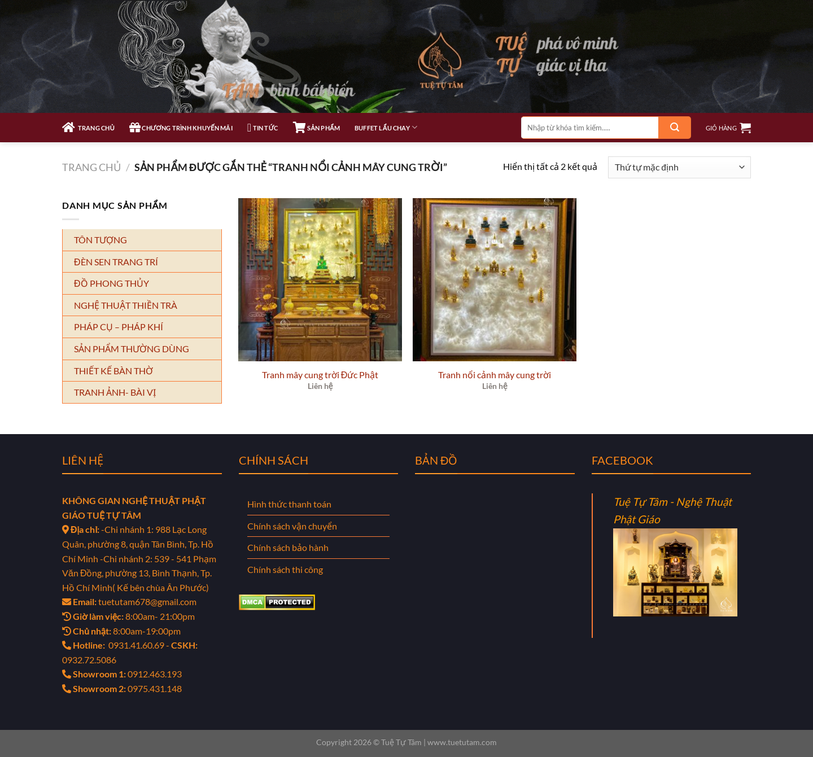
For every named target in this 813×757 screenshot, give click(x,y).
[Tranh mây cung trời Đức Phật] (320, 280)
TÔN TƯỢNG (100, 239)
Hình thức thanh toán (289, 503)
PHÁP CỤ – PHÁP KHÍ (118, 326)
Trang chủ (91, 167)
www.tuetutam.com (462, 742)
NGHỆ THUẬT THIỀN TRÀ (125, 305)
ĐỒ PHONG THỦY (111, 283)
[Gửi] (674, 127)
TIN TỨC (262, 127)
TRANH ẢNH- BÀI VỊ (115, 392)
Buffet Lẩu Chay (386, 127)
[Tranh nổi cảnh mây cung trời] (494, 280)
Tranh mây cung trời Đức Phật (320, 374)
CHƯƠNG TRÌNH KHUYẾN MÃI (181, 127)
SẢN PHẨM (316, 127)
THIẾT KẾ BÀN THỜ (113, 370)
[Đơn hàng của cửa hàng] (679, 167)
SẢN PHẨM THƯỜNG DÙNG (131, 348)
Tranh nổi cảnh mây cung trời (494, 374)
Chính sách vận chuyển (292, 525)
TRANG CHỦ (88, 127)
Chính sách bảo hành (288, 547)
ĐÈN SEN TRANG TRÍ (116, 261)
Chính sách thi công (285, 569)
